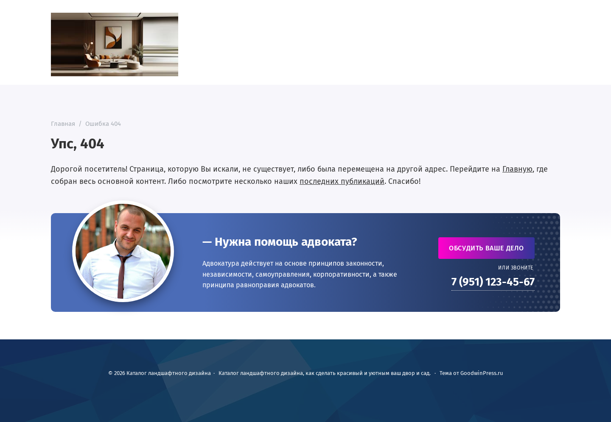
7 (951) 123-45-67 (493, 282)
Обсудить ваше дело (486, 248)
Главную (517, 169)
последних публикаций (342, 181)
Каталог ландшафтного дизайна (114, 44)
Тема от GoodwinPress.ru (471, 373)
